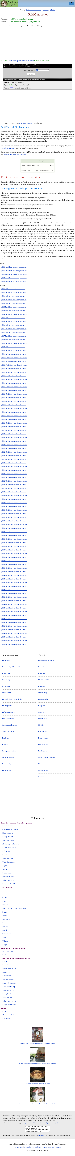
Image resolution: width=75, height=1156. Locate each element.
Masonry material (8, 1015)
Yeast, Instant (7, 997)
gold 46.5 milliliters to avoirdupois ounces (14, 619)
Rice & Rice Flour (9, 847)
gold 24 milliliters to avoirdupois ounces (13, 455)
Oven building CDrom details (11, 667)
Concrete (5, 1011)
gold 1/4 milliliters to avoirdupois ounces (14, 267)
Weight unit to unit (9, 1005)
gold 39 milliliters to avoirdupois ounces (13, 564)
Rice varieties (7, 976)
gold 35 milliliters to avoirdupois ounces (13, 535)
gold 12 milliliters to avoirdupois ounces (13, 368)
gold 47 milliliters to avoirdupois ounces (13, 622)
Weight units (7, 884)
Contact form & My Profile (46, 757)
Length (4, 912)
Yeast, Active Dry (8, 986)
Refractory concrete (8, 712)
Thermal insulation (8, 731)
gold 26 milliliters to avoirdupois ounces (13, 470)
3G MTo (41, 725)
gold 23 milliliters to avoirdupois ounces (13, 448)
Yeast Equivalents (8, 862)
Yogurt (4, 866)
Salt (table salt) (8, 979)
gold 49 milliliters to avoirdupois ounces (13, 637)
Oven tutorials (42, 667)
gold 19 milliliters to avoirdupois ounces (13, 419)
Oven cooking (42, 693)
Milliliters (52, 10)
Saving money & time (9, 751)
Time (4, 937)
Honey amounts (8, 837)
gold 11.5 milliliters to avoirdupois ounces (14, 365)
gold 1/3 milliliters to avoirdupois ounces (14, 270)
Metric (4, 915)
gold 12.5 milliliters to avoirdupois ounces (14, 372)
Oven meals (6, 686)
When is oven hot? (44, 680)
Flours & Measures (9, 968)
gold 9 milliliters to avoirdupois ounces (13, 347)
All (14, 880)
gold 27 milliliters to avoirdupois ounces (13, 477)
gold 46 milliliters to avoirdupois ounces (13, 615)
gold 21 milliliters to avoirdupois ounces (13, 434)
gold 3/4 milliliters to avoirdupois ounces (14, 281)
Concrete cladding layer (9, 725)
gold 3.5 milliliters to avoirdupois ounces (13, 307)
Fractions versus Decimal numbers (14, 908)
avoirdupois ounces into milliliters (15, 154)
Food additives (43, 731)
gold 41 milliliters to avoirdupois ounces (13, 579)
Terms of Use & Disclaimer (32, 1148)
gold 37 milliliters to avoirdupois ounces (13, 550)
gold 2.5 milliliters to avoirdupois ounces (13, 300)
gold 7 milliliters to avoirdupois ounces (13, 332)
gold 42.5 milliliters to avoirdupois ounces (14, 590)
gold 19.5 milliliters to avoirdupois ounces (14, 423)
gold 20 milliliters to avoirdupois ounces (13, 426)
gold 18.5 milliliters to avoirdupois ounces (14, 416)
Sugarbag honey (8, 840)
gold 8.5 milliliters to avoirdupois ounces (13, 343)
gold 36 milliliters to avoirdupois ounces (13, 543)
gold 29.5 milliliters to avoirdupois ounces (14, 495)
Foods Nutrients (8, 876)
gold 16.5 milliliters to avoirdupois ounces (14, 401)
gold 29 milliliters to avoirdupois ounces (13, 492)
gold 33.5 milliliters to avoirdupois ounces (14, 524)
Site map (41, 777)
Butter (4, 961)
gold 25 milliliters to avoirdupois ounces (13, 463)
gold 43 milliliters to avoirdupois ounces (13, 593)
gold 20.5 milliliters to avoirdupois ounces (14, 430)
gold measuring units (25, 123)
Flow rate (5, 905)
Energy (5, 901)
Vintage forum (6, 693)
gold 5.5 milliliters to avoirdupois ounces (13, 321)
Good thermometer (8, 757)
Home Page (5, 660)
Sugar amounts (7, 858)
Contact (44, 1148)
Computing (6, 897)
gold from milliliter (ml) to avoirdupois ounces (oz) (41, 1123)
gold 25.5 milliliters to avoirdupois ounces (14, 466)
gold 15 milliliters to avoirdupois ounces (13, 390)
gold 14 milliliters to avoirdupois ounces (13, 383)
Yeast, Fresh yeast (8, 994)
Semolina (5, 855)
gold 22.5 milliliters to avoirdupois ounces (14, 445)
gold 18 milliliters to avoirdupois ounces (13, 412)
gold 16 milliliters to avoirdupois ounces (13, 397)
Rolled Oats (6, 851)
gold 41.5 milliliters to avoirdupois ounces (14, 582)
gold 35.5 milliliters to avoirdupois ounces (14, 539)
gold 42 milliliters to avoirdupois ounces (13, 586)
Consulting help (43, 770)
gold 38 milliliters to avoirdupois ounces (13, 557)
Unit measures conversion (46, 660)
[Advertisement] (37, 42)
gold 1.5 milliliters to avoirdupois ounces (13, 292)
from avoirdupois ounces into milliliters (21, 60)
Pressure (5, 926)
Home (9, 3)
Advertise (51, 1148)
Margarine (6, 972)
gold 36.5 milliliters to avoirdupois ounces (14, 546)
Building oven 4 (43, 751)
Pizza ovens (6, 673)
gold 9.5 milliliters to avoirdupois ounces (13, 350)
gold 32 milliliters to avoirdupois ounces (13, 513)
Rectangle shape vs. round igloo (12, 699)
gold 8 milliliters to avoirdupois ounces (13, 339)
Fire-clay (5, 744)
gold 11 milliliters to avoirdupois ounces (13, 361)
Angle (4, 890)
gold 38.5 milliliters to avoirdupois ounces (14, 561)
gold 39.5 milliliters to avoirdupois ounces (14, 568)
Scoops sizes (7, 873)
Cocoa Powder (7, 965)
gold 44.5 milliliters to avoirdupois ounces (14, 604)
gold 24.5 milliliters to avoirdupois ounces (14, 459)
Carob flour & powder (10, 829)
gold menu (45, 10)
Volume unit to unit (9, 1001)
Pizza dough (42, 686)
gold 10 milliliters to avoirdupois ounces (13, 354)
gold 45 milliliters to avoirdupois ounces (13, 608)
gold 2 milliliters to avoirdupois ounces (13, 296)
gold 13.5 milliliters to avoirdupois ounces (14, 379)
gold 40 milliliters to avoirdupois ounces (13, 572)
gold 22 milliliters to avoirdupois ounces (13, 441)
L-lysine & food (43, 744)
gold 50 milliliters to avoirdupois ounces (13, 644)
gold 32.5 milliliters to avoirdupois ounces (14, 517)
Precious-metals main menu (33, 10)
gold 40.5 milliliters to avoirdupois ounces (14, 575)
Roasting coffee (43, 699)
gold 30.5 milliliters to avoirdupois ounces (14, 503)
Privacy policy (18, 1148)
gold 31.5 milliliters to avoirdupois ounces (14, 510)
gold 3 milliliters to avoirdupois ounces (13, 303)
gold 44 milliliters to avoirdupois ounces (13, 601)
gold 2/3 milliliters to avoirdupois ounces (14, 278)
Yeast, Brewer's (8, 990)
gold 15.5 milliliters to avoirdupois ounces (14, 394)
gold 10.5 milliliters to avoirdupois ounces (14, 358)
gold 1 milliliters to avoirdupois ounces (13, 289)
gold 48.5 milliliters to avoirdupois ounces (14, 633)
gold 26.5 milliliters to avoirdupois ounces (14, 474)
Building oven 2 (7, 770)
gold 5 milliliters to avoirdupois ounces (13, 318)
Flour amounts (7, 833)
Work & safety (42, 718)
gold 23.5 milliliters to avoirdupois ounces (14, 452)
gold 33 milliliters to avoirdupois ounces (13, 521)
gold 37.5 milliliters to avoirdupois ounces (14, 553)
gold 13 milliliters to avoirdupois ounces (13, 376)
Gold (4, 955)
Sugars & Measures (9, 983)
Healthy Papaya (43, 738)
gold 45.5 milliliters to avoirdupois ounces (14, 611)
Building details (7, 705)
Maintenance (42, 712)
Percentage (6, 919)
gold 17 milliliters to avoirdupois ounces (13, 405)
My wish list (42, 764)
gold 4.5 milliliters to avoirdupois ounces (13, 314)
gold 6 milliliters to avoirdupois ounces (13, 325)
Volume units (7, 880)
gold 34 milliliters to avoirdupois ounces (13, 528)
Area (4, 894)
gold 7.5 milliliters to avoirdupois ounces (13, 336)
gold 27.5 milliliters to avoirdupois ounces (14, 481)
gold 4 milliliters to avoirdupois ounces (13, 310)
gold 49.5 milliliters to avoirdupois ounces (14, 640)
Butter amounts (7, 826)
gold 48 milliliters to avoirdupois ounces (13, 630)
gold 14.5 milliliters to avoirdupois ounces (14, 387)
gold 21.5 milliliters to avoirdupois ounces (14, 437)
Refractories (6, 1018)
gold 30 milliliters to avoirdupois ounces (13, 499)
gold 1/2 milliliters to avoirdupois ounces (14, 274)
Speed (4, 930)
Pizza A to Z (42, 673)
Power (4, 923)
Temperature (6, 869)
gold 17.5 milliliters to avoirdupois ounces (14, 408)
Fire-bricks (5, 738)
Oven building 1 (7, 764)
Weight (5, 944)
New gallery (6, 680)
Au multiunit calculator (8, 148)
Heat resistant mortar (8, 718)
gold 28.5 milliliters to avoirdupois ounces (14, 488)
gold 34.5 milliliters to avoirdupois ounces (14, 532)
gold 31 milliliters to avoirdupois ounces (13, 506)
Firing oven (42, 705)
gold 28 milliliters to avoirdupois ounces (13, 484)
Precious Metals (8, 951)
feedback (41, 1136)
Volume (5, 941)
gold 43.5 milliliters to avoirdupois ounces (14, 597)
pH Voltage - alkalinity (10, 844)
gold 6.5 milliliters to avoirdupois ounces (13, 329)
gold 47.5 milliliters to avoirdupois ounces (14, 626)
